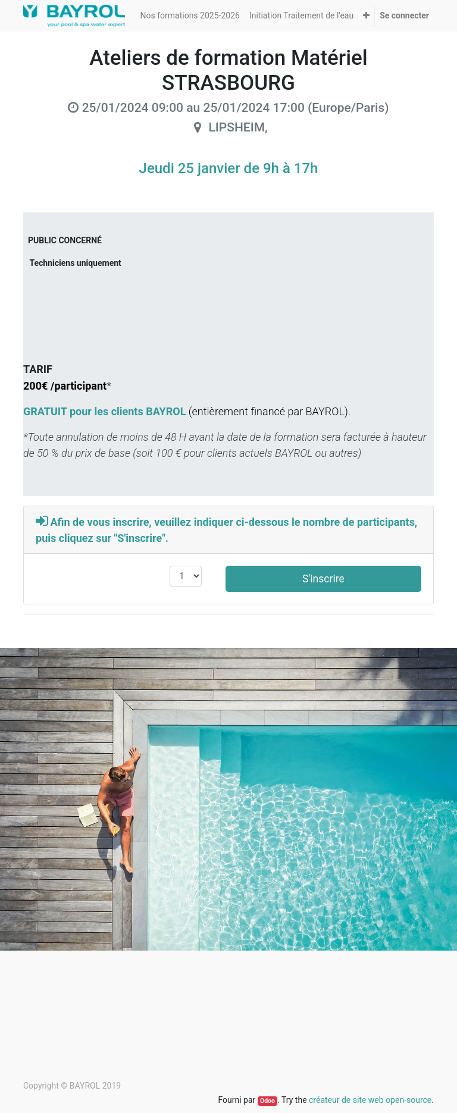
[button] (366, 16)
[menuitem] (190, 16)
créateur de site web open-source (370, 1100)
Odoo (267, 1101)
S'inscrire (323, 579)
